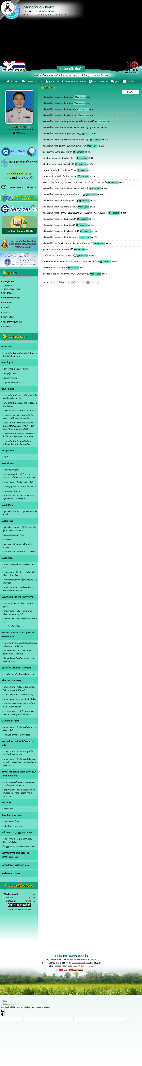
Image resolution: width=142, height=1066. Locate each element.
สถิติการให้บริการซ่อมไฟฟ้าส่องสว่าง (59, 207)
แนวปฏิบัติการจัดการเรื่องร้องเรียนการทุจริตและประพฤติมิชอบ (20, 644)
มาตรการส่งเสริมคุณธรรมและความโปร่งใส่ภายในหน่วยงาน (19, 774)
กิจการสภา (6, 327)
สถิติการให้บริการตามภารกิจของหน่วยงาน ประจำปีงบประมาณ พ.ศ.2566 (74, 213)
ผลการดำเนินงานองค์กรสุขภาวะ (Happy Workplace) (17, 840)
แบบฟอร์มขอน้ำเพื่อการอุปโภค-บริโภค (59, 170)
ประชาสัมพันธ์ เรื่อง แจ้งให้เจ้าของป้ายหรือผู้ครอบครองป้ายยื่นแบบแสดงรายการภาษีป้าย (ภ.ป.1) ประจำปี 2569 (62, 75)
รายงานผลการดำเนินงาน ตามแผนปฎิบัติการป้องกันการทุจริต (18, 497)
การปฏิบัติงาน (7, 505)
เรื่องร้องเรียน (96, 81)
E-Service (7, 540)
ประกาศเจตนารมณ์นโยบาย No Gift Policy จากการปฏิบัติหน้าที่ (19, 688)
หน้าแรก (12, 81)
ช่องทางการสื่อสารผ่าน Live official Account (18, 545)
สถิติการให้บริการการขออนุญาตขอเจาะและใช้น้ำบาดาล (67, 121)
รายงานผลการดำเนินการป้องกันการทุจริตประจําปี (20, 728)
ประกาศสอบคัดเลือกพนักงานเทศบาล (19, 411)
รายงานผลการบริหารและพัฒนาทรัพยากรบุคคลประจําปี (17, 612)
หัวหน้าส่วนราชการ (10, 298)
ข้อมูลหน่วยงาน (30, 81)
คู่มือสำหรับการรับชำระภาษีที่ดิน (57, 249)
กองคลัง (5, 307)
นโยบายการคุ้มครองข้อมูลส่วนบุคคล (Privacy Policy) (71, 966)
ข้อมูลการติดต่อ (10, 378)
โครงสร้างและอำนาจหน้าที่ (15, 369)
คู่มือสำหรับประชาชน (13, 826)
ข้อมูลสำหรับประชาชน (72, 81)
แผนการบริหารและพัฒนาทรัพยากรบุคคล (19, 605)
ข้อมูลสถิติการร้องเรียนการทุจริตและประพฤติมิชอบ (19, 660)
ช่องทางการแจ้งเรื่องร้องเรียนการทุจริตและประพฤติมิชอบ (18, 652)
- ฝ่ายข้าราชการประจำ (13, 289)
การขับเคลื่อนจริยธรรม (13, 626)
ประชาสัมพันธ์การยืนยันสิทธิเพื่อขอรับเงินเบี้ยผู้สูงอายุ (20, 404)
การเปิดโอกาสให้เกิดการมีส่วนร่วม (16, 668)
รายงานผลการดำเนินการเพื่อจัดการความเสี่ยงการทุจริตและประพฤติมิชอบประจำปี (19, 762)
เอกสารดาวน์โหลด (11, 822)
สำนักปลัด (6, 303)
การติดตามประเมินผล (10, 873)
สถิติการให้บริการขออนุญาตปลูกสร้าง (59, 201)
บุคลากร (50, 81)
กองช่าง (5, 312)
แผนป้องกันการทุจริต (10, 721)
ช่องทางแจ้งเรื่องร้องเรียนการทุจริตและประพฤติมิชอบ (66, 274)
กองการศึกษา (7, 317)
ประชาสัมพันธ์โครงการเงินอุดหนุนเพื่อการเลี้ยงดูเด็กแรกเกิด (20, 397)
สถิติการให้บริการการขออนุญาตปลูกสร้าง (61, 134)
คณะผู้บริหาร (7, 282)
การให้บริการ (7, 521)
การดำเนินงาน (7, 463)
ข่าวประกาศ (6, 347)
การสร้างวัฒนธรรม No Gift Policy (18, 695)
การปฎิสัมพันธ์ (7, 451)
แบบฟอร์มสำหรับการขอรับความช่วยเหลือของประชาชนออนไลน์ (71, 262)
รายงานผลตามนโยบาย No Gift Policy (19, 699)
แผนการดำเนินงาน (12, 491)
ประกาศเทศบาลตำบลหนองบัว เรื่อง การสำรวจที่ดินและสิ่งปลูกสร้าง (18, 416)
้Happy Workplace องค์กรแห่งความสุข (19, 846)
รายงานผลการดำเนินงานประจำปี (18, 482)
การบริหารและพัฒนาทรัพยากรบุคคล (17, 597)
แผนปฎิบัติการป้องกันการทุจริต (16, 735)
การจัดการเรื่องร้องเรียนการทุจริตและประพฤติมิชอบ (17, 635)
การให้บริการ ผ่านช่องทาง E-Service (19, 552)
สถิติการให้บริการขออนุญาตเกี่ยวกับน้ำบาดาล (62, 195)
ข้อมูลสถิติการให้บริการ (13, 535)
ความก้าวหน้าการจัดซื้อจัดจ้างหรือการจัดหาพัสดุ (20, 581)
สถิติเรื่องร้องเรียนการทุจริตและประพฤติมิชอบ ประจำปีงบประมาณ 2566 (73, 182)
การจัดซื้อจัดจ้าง (8, 558)
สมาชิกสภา (7, 293)
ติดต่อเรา (129, 81)
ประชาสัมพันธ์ (7, 389)
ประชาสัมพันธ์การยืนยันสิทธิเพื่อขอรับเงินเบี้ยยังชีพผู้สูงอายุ (20, 354)
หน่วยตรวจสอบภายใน (11, 322)
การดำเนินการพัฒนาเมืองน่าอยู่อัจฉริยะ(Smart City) (15, 855)
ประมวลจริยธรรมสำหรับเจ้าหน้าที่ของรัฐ (20, 620)
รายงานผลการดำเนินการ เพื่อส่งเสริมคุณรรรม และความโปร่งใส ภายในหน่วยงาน (19, 793)
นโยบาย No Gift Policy (11, 681)
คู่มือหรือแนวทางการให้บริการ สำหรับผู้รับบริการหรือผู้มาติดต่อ (19, 529)
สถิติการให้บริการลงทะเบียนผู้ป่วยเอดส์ (59, 109)
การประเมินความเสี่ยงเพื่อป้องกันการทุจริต (17, 743)
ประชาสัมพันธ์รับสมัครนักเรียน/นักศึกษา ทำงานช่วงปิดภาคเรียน (17, 442)
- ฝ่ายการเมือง (9, 286)
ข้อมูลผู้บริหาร (9, 373)
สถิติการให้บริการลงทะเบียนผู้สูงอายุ (58, 97)
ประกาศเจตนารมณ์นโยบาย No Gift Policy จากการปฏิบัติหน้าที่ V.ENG (19, 713)
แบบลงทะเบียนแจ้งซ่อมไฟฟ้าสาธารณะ (60, 176)
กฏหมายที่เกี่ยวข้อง (11, 383)
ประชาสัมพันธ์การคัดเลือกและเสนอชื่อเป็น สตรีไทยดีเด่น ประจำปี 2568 (19, 435)
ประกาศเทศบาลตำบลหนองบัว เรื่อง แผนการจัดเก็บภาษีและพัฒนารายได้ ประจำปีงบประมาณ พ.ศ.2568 (18, 426)
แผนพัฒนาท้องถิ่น (11, 470)
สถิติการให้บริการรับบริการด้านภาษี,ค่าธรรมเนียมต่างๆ (67, 243)
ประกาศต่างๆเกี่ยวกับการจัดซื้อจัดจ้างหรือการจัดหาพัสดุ (19, 573)
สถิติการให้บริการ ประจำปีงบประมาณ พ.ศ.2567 (63, 146)
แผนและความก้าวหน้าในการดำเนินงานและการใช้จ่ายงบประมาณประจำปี (19, 476)
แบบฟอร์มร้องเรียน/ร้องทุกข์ (55, 268)
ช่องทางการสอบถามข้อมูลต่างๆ (56, 152)
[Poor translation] (3, 1012)
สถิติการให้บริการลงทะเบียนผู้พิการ (58, 103)
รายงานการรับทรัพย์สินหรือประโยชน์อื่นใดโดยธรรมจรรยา (19, 705)
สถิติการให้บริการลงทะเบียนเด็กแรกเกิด (60, 115)
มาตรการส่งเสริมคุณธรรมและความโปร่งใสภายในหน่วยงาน (19, 783)
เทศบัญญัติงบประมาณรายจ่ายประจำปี (20, 487)
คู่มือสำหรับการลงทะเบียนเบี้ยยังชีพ (58, 158)
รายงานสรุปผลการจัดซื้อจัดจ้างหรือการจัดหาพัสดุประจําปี (18, 589)
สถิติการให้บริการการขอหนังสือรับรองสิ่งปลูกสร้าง (64, 128)
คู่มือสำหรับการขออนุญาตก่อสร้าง (57, 164)
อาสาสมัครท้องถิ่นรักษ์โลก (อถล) (15, 865)
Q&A (115, 81)
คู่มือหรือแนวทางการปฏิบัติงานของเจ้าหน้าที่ (20, 513)
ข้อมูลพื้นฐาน (7, 363)
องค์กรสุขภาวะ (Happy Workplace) (16, 832)
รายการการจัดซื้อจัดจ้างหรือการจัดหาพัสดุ (19, 566)
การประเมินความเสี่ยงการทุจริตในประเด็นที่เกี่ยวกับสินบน (18, 753)
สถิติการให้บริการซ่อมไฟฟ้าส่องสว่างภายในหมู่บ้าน (65, 140)
